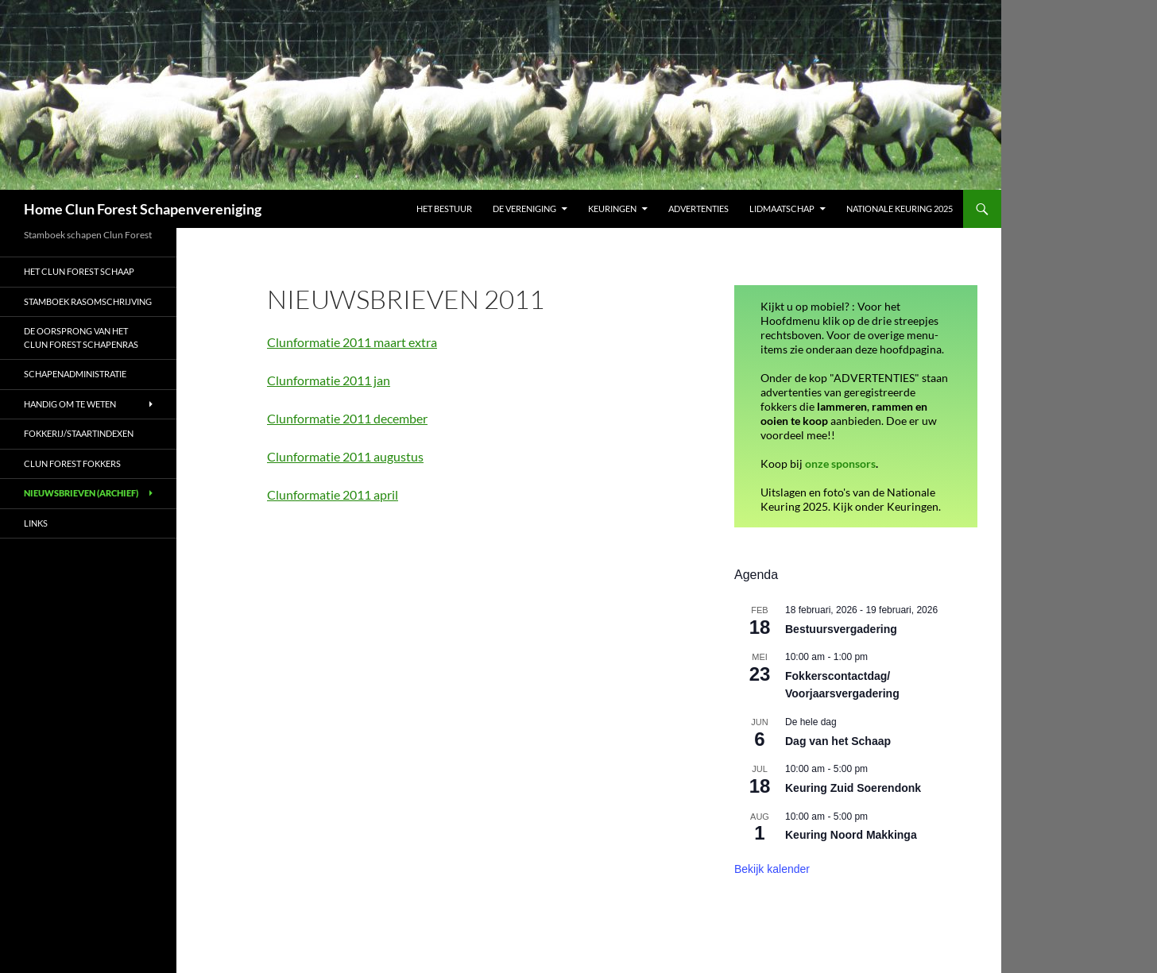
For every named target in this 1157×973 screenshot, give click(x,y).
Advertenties (698, 208)
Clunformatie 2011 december (347, 418)
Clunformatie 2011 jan (328, 380)
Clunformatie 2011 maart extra (352, 341)
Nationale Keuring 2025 (899, 208)
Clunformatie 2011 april (332, 494)
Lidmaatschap (782, 208)
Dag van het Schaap (838, 741)
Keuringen (612, 208)
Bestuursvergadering (841, 629)
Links (36, 523)
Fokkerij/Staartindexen (79, 433)
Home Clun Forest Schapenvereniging (142, 209)
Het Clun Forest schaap (79, 271)
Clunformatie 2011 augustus (345, 456)
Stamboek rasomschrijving (88, 301)
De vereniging (524, 208)
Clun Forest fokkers (72, 463)
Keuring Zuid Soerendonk (853, 788)
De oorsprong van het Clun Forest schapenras (81, 337)
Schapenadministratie (76, 374)
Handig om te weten (70, 404)
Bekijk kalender (772, 869)
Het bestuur (444, 208)
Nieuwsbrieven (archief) (81, 493)
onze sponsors (840, 463)
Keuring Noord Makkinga (851, 834)
